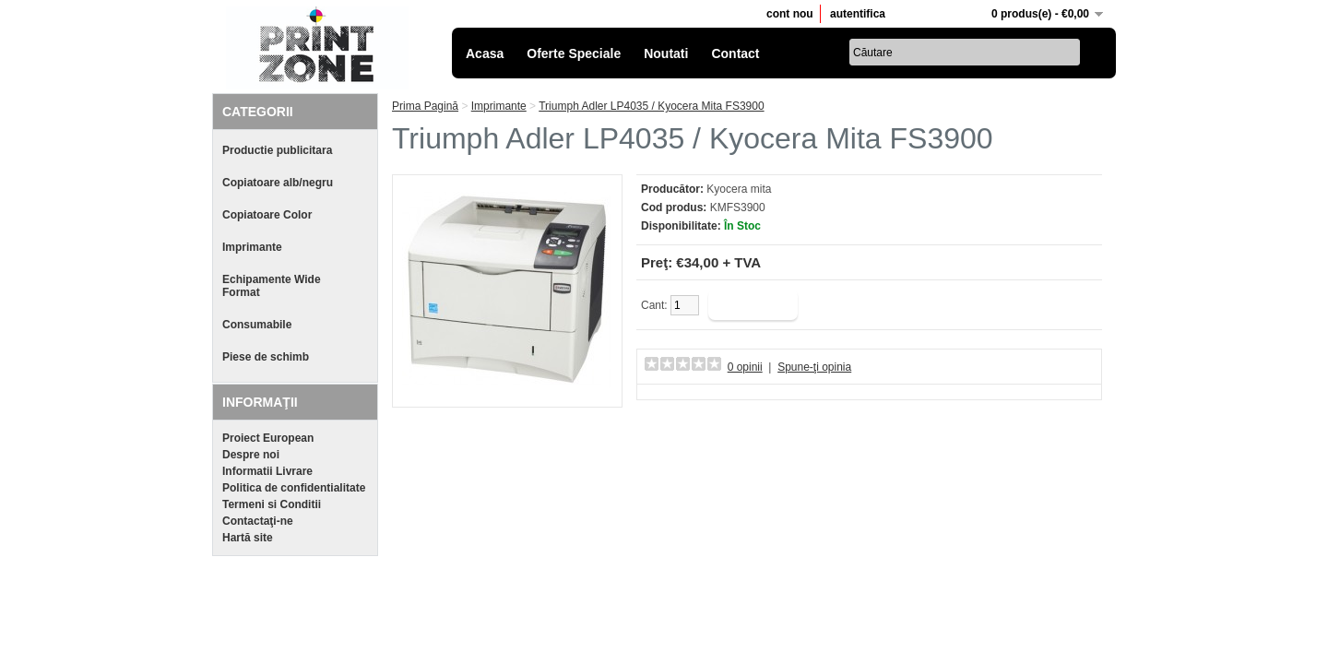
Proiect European (268, 438)
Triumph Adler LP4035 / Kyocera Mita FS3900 (651, 106)
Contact (735, 53)
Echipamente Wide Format (271, 286)
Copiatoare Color (267, 214)
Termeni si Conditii (271, 504)
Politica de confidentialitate (293, 487)
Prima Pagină (425, 106)
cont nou (789, 13)
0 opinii (745, 367)
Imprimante (252, 247)
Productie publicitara (277, 150)
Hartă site (247, 537)
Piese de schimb (265, 356)
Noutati (666, 53)
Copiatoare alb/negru (277, 182)
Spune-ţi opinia (814, 367)
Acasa (485, 53)
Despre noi (250, 454)
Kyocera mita (738, 189)
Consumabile (256, 324)
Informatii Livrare (267, 471)
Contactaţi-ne (257, 521)
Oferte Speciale (574, 53)
